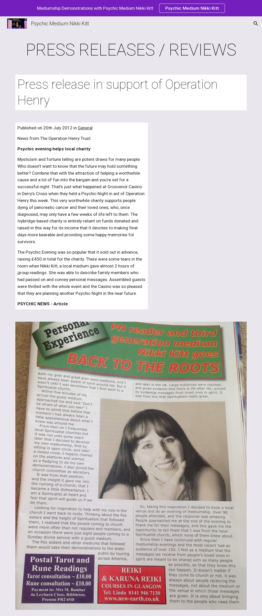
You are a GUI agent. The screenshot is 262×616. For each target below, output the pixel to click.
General (85, 127)
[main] (131, 50)
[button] (256, 23)
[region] (131, 8)
